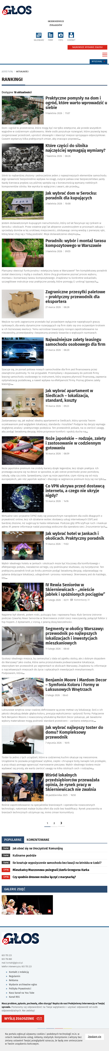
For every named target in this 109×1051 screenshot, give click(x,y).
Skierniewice (56, 21)
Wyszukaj (98, 61)
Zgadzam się (96, 1036)
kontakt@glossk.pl (14, 963)
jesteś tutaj (7, 71)
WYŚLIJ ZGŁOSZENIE (19, 1019)
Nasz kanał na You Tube (21, 992)
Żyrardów (56, 25)
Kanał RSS (14, 996)
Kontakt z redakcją (19, 972)
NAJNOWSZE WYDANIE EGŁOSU (87, 47)
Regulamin (14, 976)
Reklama (13, 980)
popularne (13, 840)
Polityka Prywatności (20, 988)
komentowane (38, 840)
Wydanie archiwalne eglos (23, 984)
